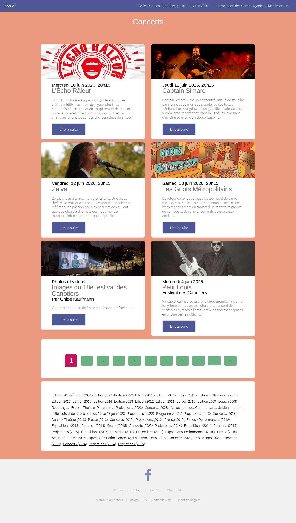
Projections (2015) (65, 431)
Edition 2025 (61, 395)
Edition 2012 (144, 401)
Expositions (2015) (94, 431)
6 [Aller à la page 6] (151, 360)
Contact (136, 490)
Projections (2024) (102, 443)
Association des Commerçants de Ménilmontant (252, 5)
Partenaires (105, 407)
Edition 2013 (123, 401)
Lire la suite (69, 129)
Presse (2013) (98, 419)
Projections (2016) (149, 431)
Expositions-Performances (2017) (112, 437)
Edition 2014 (102, 401)
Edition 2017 (227, 395)
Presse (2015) (117, 425)
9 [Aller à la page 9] (198, 360)
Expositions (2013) (65, 425)
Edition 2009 (206, 401)
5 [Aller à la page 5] (135, 360)
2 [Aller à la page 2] (87, 360)
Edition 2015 (82, 401)
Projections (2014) (168, 425)
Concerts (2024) (75, 443)
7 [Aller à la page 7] (167, 360)
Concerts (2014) (93, 425)
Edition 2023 (102, 395)
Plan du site (175, 490)
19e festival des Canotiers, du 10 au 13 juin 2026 (172, 5)
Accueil (10, 5)
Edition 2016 (61, 401)
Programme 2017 (169, 413)
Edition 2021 (144, 395)
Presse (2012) (175, 419)
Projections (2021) (207, 437)
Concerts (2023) (157, 407)
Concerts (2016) (122, 431)
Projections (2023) (129, 407)
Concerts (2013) (225, 413)
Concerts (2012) (121, 419)
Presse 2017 (76, 437)
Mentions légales (189, 499)
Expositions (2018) (152, 437)
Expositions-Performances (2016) (190, 431)
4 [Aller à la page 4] (119, 360)
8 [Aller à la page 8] (183, 360)
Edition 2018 (206, 395)
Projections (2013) (197, 413)
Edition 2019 (186, 395)
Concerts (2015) (225, 425)
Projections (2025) (131, 443)
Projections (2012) (149, 419)
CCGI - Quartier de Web (156, 499)
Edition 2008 (227, 401)
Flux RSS (154, 490)
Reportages (60, 407)
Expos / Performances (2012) (208, 419)
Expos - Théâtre (83, 407)
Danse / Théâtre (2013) (69, 419)
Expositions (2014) (197, 425)
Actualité (58, 437)
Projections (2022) (140, 413)
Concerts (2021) (180, 437)
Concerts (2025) (141, 425)
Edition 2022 (123, 395)
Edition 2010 (186, 401)
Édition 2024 (82, 395)
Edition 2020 (165, 395)
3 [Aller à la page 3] (103, 360)
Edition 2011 (165, 401)
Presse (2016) (227, 431)
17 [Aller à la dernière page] (230, 360)
